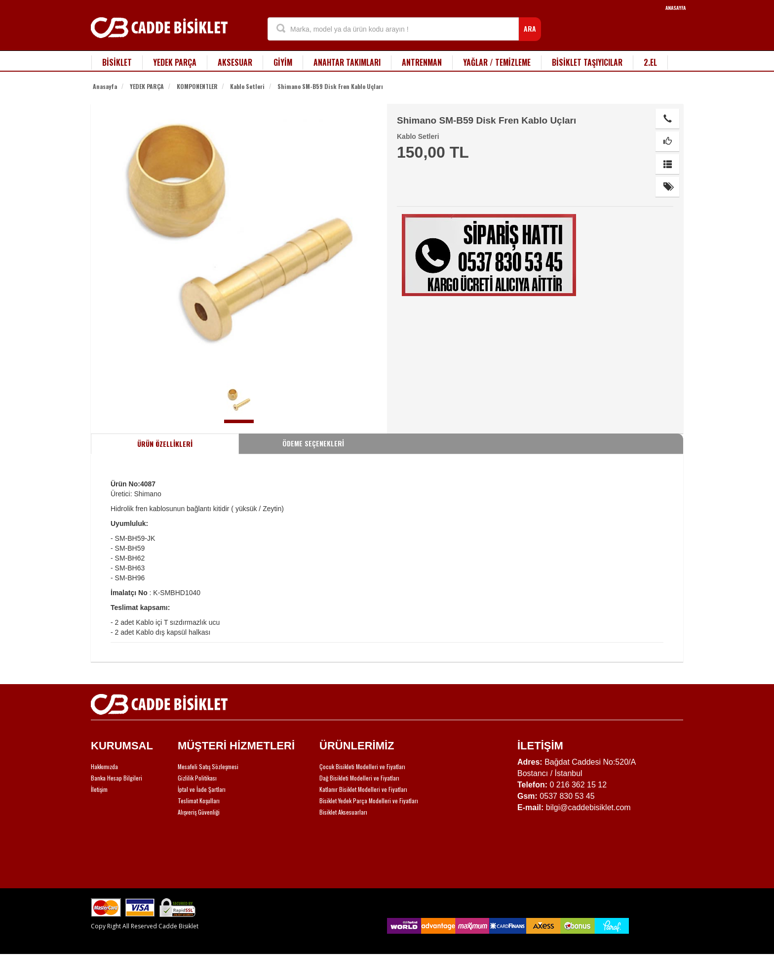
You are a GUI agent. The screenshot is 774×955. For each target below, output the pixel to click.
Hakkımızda (104, 766)
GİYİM (282, 62)
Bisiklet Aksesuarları (343, 812)
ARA (530, 28)
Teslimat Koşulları (199, 800)
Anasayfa (105, 86)
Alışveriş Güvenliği (199, 812)
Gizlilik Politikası (197, 778)
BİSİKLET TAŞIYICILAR (587, 62)
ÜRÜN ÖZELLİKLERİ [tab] (165, 443)
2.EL (650, 62)
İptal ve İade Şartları (202, 789)
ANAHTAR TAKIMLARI (347, 62)
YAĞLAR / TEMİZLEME (497, 62)
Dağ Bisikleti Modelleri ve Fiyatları (359, 778)
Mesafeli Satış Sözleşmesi (208, 766)
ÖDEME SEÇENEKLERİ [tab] (313, 443)
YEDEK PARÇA (174, 62)
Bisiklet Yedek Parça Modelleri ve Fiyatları (368, 800)
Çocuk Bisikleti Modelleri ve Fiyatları (362, 766)
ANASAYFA (675, 7)
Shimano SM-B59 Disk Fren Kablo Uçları (330, 86)
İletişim (99, 789)
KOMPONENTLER (197, 86)
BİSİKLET (117, 62)
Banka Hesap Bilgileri (116, 778)
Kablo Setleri (247, 86)
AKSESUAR (235, 62)
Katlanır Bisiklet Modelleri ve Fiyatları (363, 789)
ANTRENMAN (422, 62)
